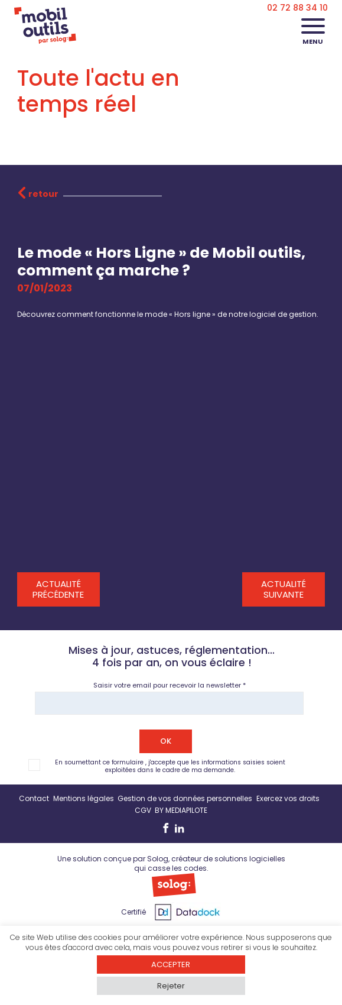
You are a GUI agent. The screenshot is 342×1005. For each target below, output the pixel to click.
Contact (34, 798)
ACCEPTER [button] (170, 964)
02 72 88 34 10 (297, 7)
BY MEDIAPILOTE (181, 810)
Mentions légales (83, 798)
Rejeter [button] (171, 985)
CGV (143, 810)
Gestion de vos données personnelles (185, 798)
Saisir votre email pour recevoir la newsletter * (169, 685)
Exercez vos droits (288, 798)
